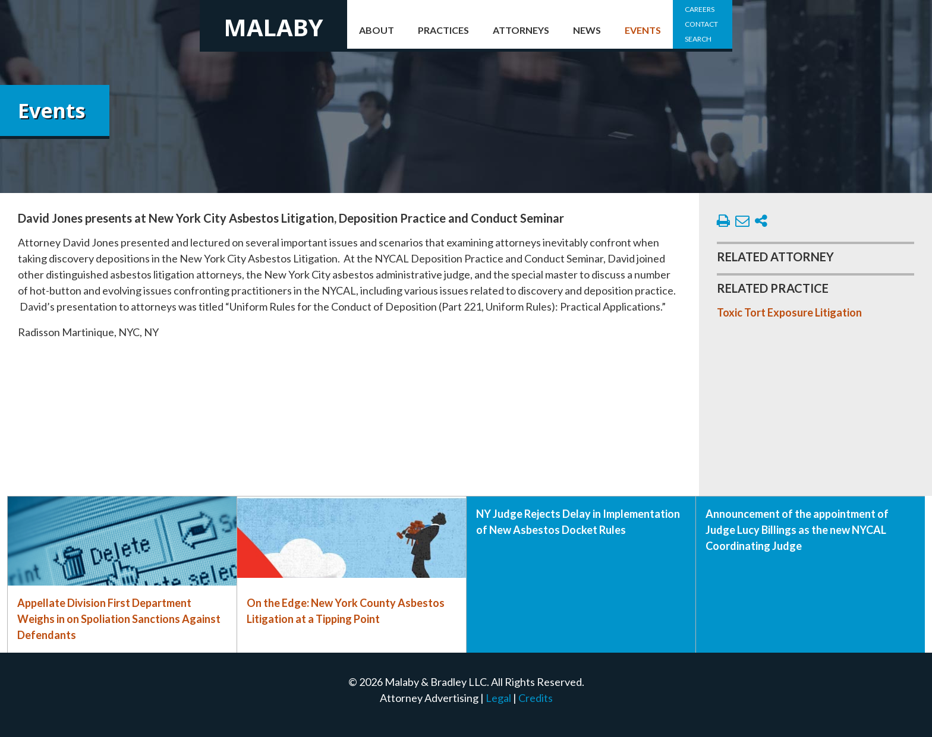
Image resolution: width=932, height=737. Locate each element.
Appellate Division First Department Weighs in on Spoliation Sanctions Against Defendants (119, 618)
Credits (535, 697)
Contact (701, 24)
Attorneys (521, 30)
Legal (498, 697)
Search (698, 38)
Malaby (273, 27)
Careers (699, 9)
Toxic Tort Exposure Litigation (789, 312)
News (587, 30)
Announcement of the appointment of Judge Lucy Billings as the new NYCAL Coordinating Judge (797, 529)
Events (643, 30)
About (376, 30)
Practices (443, 30)
